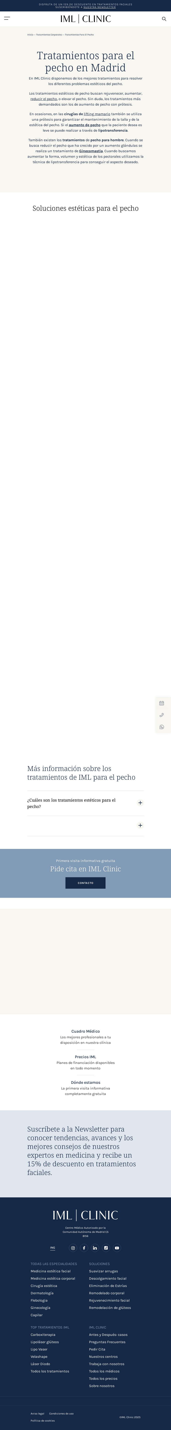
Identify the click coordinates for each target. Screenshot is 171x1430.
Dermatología (42, 1293)
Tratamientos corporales (49, 34)
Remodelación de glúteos (110, 1307)
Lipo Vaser (39, 1349)
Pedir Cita (97, 1349)
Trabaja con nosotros (106, 1364)
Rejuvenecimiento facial (109, 1300)
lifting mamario (97, 114)
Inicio (30, 34)
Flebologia (39, 1300)
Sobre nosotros (101, 1386)
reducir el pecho (43, 99)
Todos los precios (103, 1378)
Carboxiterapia (43, 1334)
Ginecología (40, 1307)
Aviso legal (37, 1413)
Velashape (39, 1356)
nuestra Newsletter (100, 7)
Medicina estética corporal (53, 1278)
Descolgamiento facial (107, 1278)
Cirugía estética (44, 1286)
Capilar (37, 1315)
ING (52, 1247)
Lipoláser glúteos (45, 1342)
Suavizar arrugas (103, 1271)
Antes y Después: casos (108, 1334)
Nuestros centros (103, 1356)
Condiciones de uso (61, 1413)
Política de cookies (43, 1420)
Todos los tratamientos (50, 1371)
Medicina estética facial (51, 1271)
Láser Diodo (40, 1364)
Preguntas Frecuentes (107, 1342)
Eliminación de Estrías (108, 1286)
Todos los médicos (104, 1371)
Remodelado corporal (106, 1293)
